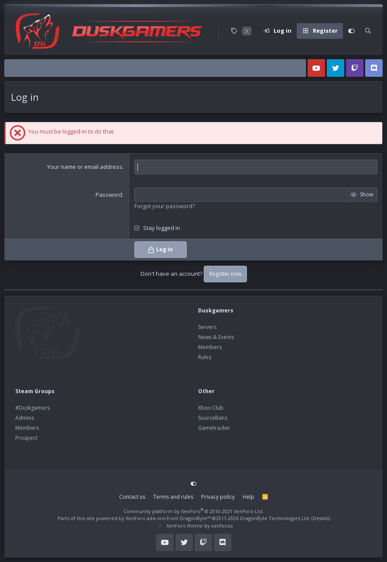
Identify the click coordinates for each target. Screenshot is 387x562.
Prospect (26, 438)
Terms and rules (173, 496)
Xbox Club (210, 407)
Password (109, 195)
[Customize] (351, 31)
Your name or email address (84, 167)
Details (321, 518)
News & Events (216, 337)
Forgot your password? (164, 206)
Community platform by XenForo (193, 511)
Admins (24, 418)
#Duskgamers (32, 407)
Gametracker (214, 428)
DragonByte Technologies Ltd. (275, 518)
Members (210, 347)
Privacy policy (218, 496)
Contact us (132, 496)
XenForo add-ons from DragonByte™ (168, 518)
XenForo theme (184, 525)
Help (248, 496)
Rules (204, 357)
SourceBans (212, 418)
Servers (207, 327)
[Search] (368, 31)
